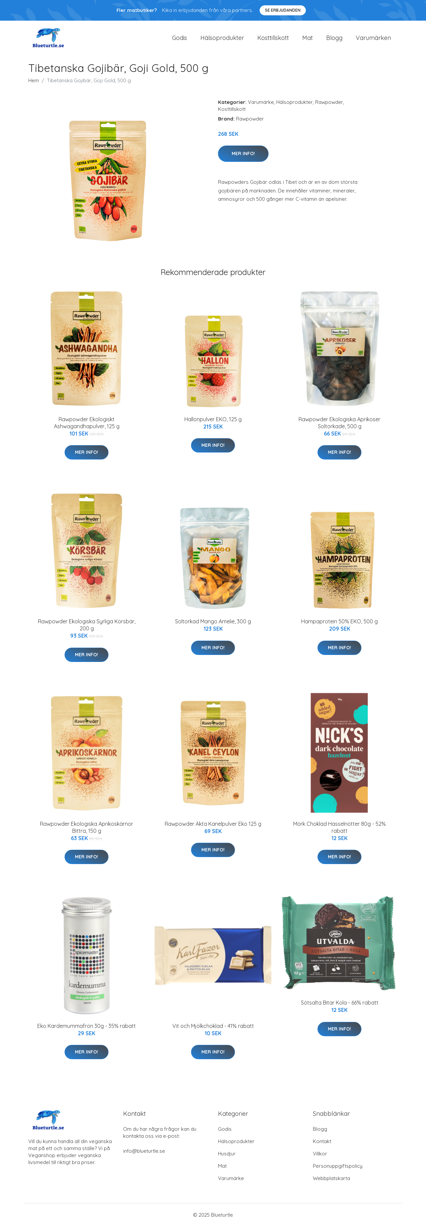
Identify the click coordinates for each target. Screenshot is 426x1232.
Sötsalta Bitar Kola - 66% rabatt (339, 1008)
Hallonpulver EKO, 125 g (213, 425)
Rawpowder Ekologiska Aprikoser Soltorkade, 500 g (339, 428)
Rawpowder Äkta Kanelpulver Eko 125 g (213, 829)
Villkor (320, 1159)
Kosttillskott (273, 40)
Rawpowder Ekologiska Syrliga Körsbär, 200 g (86, 630)
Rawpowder (329, 108)
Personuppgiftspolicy (337, 1171)
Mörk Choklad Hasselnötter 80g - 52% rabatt (339, 833)
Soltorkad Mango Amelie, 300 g (213, 627)
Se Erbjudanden (283, 10)
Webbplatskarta (331, 1184)
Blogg (334, 40)
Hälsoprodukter (222, 40)
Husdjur (227, 1159)
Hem (33, 86)
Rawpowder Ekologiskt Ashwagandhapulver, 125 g (86, 428)
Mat (307, 40)
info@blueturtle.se (144, 1156)
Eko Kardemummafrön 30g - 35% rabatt (86, 1031)
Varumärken (373, 40)
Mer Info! (243, 159)
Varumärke (261, 108)
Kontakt (322, 1147)
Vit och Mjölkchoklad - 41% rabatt (213, 1031)
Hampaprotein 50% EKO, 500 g (339, 627)
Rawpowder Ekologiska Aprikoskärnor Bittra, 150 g (86, 833)
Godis (179, 40)
